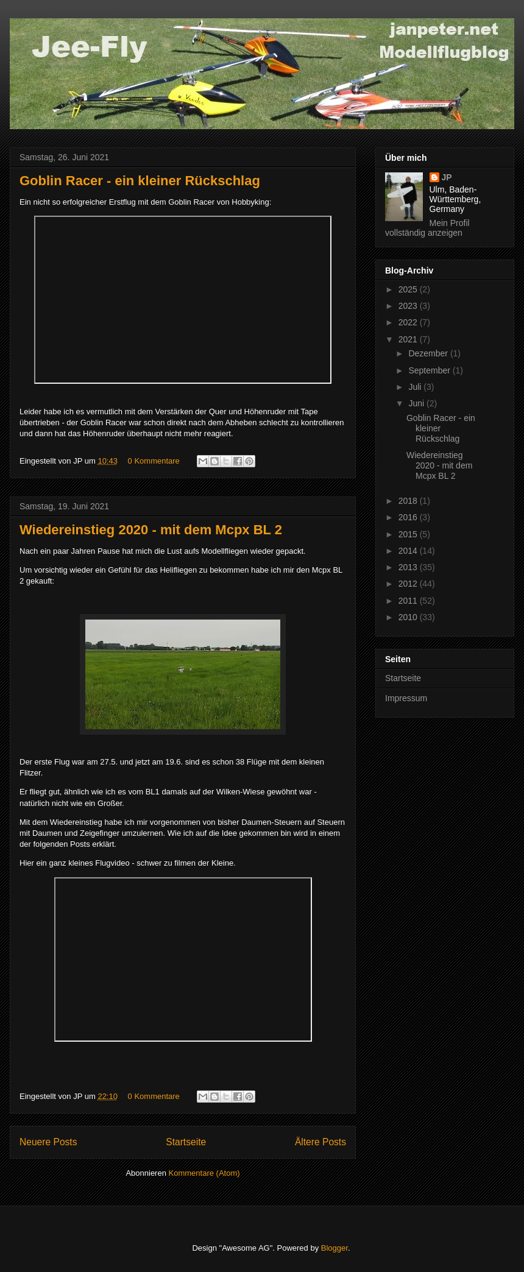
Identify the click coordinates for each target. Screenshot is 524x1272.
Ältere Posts (320, 1142)
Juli (415, 387)
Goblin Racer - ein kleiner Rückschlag (139, 180)
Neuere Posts (48, 1142)
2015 (409, 534)
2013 (409, 567)
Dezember (429, 353)
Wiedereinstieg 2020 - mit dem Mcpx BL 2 (150, 529)
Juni (417, 403)
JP (447, 177)
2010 (409, 617)
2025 (409, 289)
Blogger (334, 1248)
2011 (409, 601)
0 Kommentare (154, 460)
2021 (409, 339)
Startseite (186, 1142)
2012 (409, 583)
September (430, 370)
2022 (409, 322)
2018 (409, 501)
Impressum (406, 698)
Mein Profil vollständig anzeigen (427, 228)
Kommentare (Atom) (204, 1173)
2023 (409, 306)
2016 (409, 517)
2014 (409, 551)
